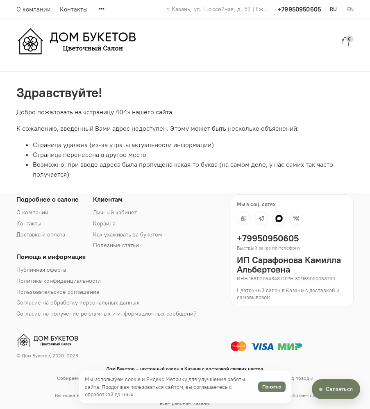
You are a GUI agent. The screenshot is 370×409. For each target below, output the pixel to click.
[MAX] (279, 218)
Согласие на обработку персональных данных (77, 302)
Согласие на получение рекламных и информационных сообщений (106, 313)
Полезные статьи (116, 245)
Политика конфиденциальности (58, 280)
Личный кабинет (115, 212)
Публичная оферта (41, 269)
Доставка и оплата (40, 234)
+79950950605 (299, 9)
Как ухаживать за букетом (127, 234)
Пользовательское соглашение (58, 291)
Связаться (339, 389)
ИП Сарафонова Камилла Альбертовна (289, 264)
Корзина (104, 223)
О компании (33, 9)
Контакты (74, 9)
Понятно (271, 387)
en (350, 9)
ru (333, 9)
